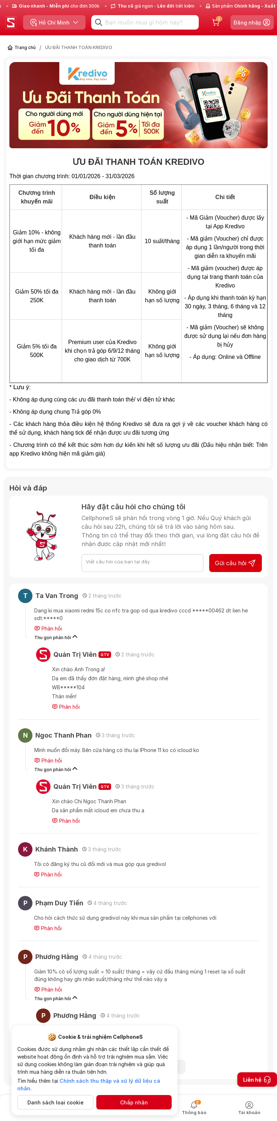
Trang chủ (25, 47)
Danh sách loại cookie (55, 1102)
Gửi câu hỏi (235, 563)
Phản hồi (48, 628)
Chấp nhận (134, 1102)
